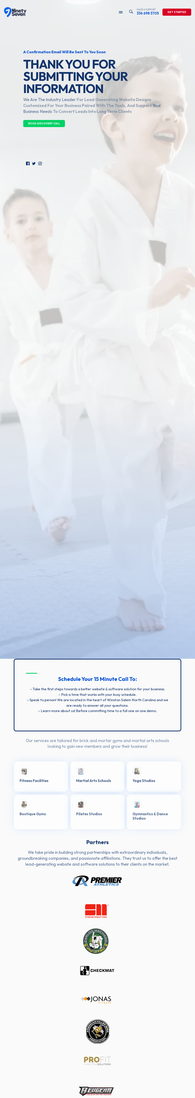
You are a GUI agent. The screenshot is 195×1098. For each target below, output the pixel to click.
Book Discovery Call (44, 123)
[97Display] (15, 13)
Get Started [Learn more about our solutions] (176, 13)
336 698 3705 (148, 12)
